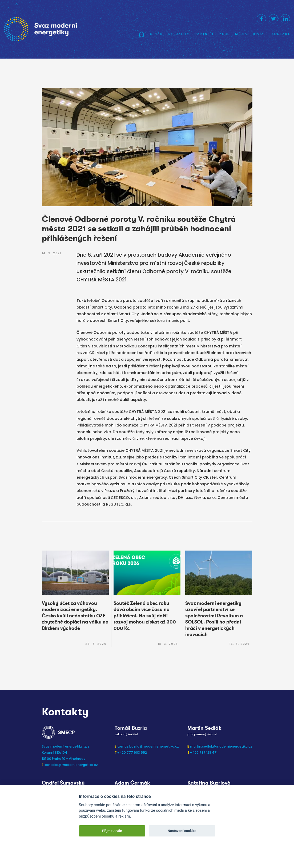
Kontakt (281, 34)
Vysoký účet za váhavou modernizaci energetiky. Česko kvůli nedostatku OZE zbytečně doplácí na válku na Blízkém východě (75, 616)
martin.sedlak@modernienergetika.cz (221, 746)
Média (241, 34)
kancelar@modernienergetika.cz (71, 764)
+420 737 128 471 (204, 752)
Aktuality (178, 34)
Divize (259, 34)
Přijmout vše (112, 831)
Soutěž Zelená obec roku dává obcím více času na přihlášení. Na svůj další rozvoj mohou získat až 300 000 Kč (145, 616)
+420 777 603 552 (132, 752)
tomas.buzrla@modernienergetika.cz (148, 746)
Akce (224, 34)
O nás (156, 34)
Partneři (204, 34)
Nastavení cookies (182, 831)
